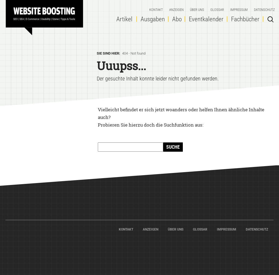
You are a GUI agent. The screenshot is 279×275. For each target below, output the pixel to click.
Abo (177, 19)
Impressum (239, 10)
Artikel (124, 19)
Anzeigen (176, 10)
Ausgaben (153, 19)
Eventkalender (206, 19)
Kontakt (156, 10)
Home (46, 15)
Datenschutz (264, 10)
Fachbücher (245, 19)
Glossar (217, 10)
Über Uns (197, 10)
